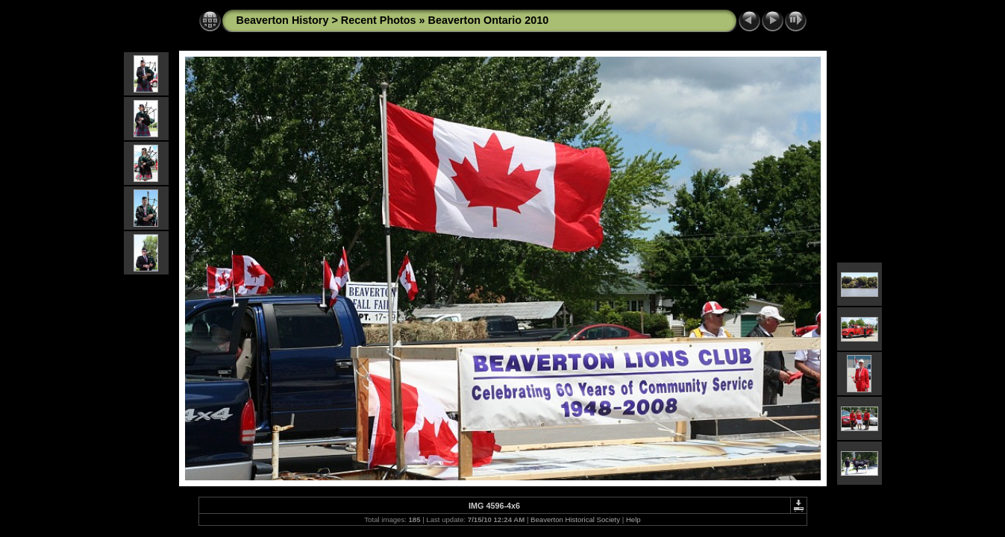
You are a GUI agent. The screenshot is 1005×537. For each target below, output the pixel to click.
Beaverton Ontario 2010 (488, 20)
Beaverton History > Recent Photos (326, 20)
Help (633, 519)
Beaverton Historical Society (575, 519)
